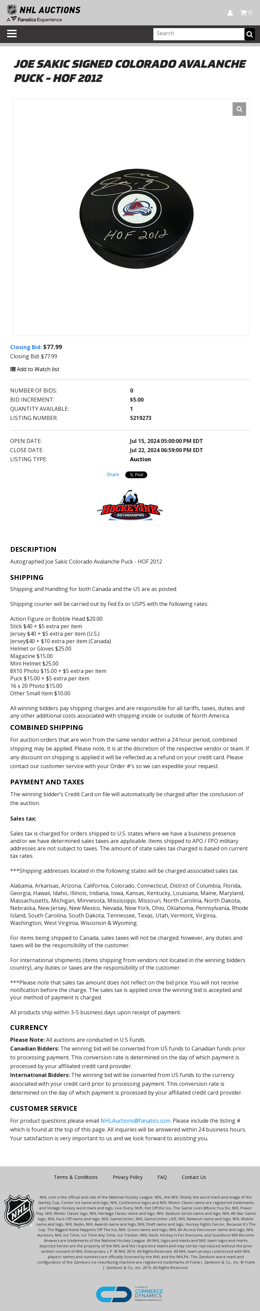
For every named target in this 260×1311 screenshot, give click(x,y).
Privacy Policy (128, 1177)
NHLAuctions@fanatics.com (135, 1120)
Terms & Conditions (76, 1177)
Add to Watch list (34, 369)
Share (113, 474)
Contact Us (194, 1177)
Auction (140, 459)
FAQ (162, 1177)
